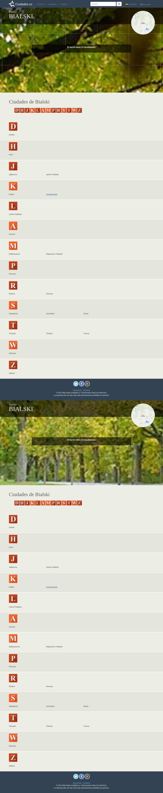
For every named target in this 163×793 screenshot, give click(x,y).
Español (130, 4)
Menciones (77, 390)
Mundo (145, 4)
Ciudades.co (23, 4)
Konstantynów (51, 194)
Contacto (86, 390)
